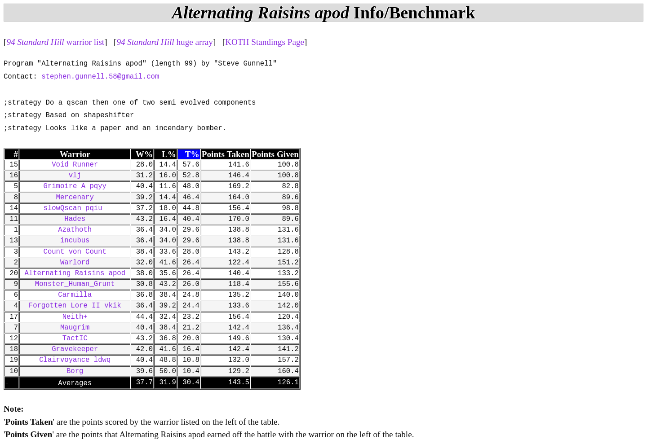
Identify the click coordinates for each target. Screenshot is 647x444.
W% (144, 154)
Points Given (275, 154)
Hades (74, 219)
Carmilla (75, 295)
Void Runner (75, 165)
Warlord (75, 263)
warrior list (55, 42)
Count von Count (75, 252)
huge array (164, 42)
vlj (75, 175)
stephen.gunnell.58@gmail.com (100, 77)
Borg (74, 371)
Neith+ (75, 317)
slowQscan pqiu (75, 208)
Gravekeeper (75, 349)
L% (169, 154)
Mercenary (75, 197)
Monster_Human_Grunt (75, 284)
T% (192, 154)
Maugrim (75, 328)
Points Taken (225, 154)
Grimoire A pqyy (75, 186)
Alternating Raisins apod (74, 273)
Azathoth (75, 230)
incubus (75, 241)
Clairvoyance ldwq (75, 360)
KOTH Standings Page (264, 42)
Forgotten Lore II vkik (75, 306)
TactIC (75, 338)
